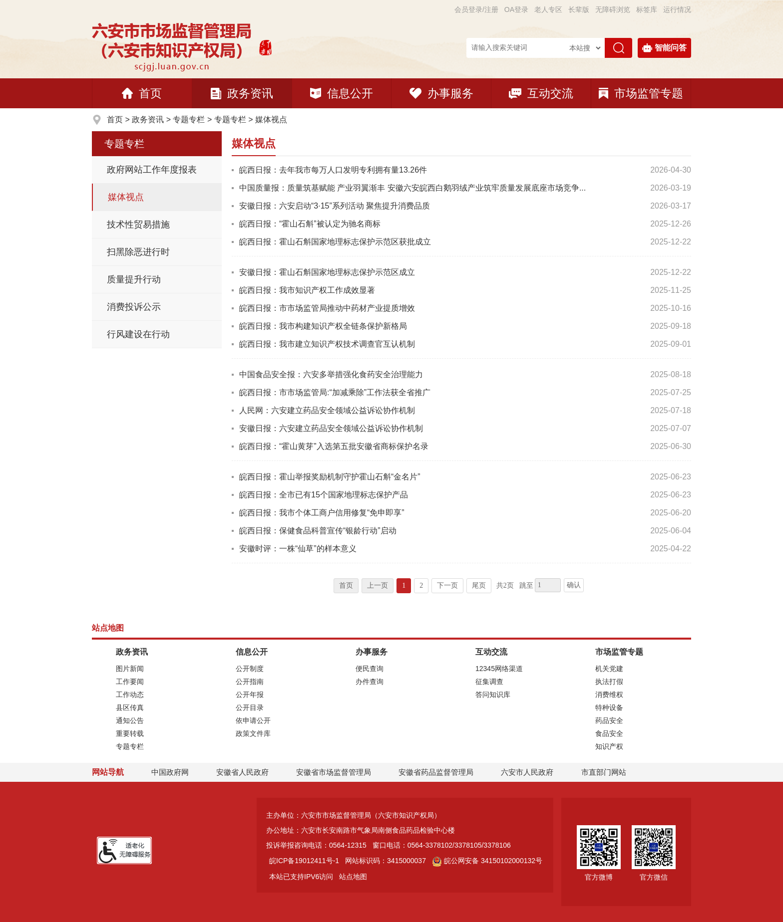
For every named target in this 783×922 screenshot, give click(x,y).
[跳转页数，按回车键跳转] (548, 585)
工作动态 (130, 694)
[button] (578, 9)
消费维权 (609, 694)
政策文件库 (253, 733)
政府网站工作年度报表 (152, 170)
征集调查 (489, 682)
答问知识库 (492, 694)
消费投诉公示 (134, 307)
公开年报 (250, 694)
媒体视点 (271, 119)
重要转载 (130, 733)
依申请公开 (253, 720)
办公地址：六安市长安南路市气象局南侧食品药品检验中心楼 (360, 830)
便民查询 (370, 669)
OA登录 (516, 9)
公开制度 (250, 669)
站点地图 (353, 877)
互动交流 (541, 93)
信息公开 (341, 93)
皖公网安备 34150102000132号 (487, 861)
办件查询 (370, 682)
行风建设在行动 (138, 334)
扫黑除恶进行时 (138, 252)
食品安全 (609, 733)
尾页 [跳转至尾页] (479, 585)
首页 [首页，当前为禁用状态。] (346, 585)
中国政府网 (170, 772)
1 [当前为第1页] (403, 585)
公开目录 (250, 707)
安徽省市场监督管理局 (333, 772)
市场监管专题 (641, 93)
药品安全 (609, 720)
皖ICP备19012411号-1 (304, 861)
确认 (574, 585)
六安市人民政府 (527, 772)
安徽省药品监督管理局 (435, 772)
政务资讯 (242, 93)
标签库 (646, 9)
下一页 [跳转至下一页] (447, 585)
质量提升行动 (134, 279)
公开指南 (250, 682)
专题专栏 (189, 119)
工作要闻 (130, 682)
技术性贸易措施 (138, 225)
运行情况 (677, 9)
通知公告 (130, 720)
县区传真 (130, 707)
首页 (142, 93)
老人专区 (548, 9)
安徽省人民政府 (242, 772)
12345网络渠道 (499, 669)
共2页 (505, 585)
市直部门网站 (608, 772)
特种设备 (609, 707)
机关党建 (609, 669)
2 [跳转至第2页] (421, 585)
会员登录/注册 (476, 9)
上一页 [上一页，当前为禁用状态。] (377, 585)
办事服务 (441, 93)
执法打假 (609, 682)
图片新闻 (130, 669)
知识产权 (609, 746)
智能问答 (664, 47)
